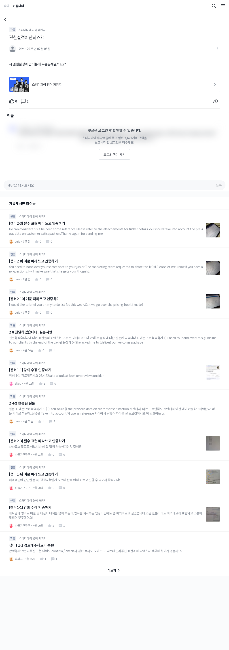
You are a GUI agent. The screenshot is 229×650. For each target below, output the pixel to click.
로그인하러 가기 (114, 154)
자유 (12, 29)
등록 (219, 185)
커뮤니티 (18, 6)
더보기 (114, 570)
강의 (6, 6)
